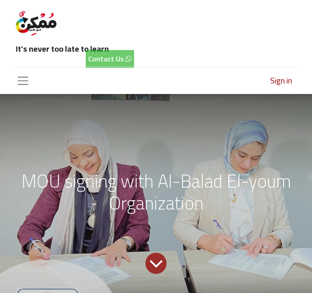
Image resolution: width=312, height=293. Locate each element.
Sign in (281, 80)
